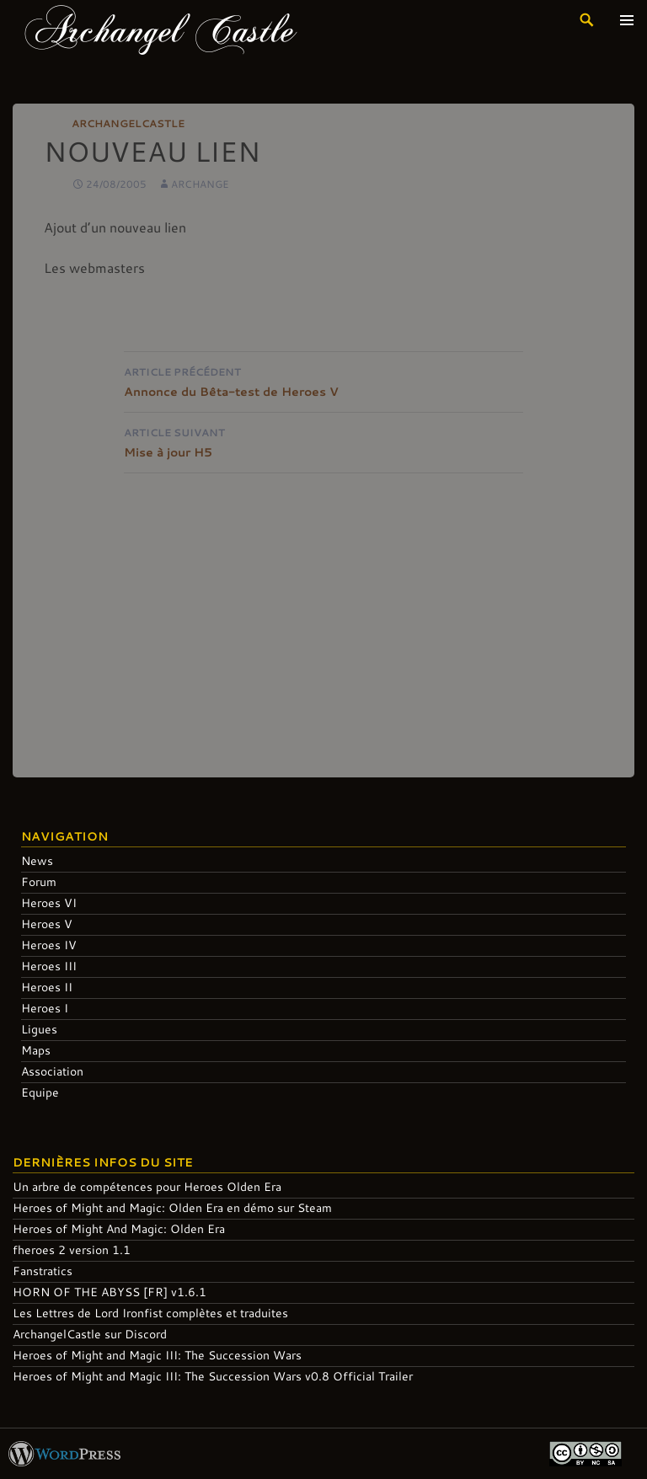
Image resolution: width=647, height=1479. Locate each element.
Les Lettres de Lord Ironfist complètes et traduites (150, 1313)
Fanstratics (42, 1271)
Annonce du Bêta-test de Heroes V (323, 380)
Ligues (39, 1029)
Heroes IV (49, 945)
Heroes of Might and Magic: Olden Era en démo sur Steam (172, 1207)
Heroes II (46, 987)
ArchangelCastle (128, 123)
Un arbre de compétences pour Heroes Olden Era (147, 1186)
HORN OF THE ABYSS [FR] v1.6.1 (109, 1292)
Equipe (40, 1092)
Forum (38, 881)
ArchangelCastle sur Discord (90, 1334)
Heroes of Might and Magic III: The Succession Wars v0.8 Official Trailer (213, 1376)
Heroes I (44, 1008)
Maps (36, 1050)
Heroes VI (49, 902)
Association (52, 1071)
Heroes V (46, 924)
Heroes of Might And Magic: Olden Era (119, 1228)
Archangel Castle (160, 29)
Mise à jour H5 (323, 441)
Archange (200, 183)
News (37, 860)
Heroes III (49, 966)
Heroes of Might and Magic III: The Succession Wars (157, 1355)
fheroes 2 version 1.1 (72, 1249)
